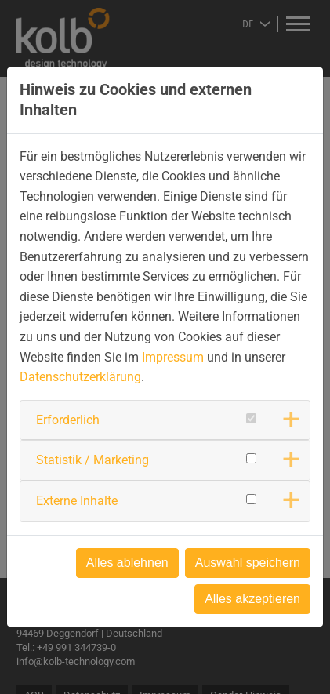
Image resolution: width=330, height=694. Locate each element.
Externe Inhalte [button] (77, 500)
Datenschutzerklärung (80, 376)
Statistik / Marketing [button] (92, 459)
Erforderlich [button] (68, 419)
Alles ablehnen (127, 562)
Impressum (173, 357)
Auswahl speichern (247, 562)
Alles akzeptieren (252, 598)
